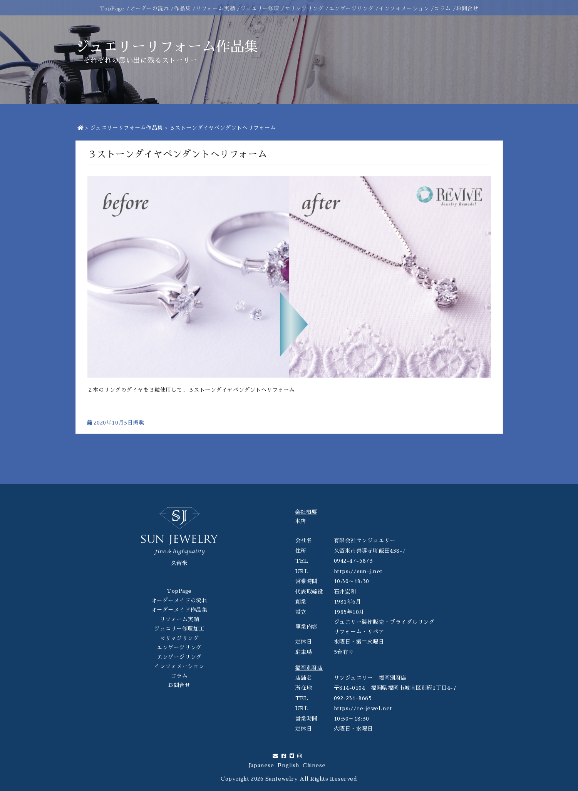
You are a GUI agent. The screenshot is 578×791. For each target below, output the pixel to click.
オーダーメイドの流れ (179, 600)
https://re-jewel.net (363, 708)
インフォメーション (404, 8)
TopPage (112, 8)
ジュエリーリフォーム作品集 (126, 127)
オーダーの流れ (149, 8)
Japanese (261, 765)
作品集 (182, 8)
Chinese (314, 765)
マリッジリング (304, 8)
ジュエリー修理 (260, 8)
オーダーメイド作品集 (179, 609)
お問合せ (467, 8)
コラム (442, 8)
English (288, 765)
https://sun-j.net (358, 571)
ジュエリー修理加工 (179, 628)
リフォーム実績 (215, 8)
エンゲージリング (351, 8)
